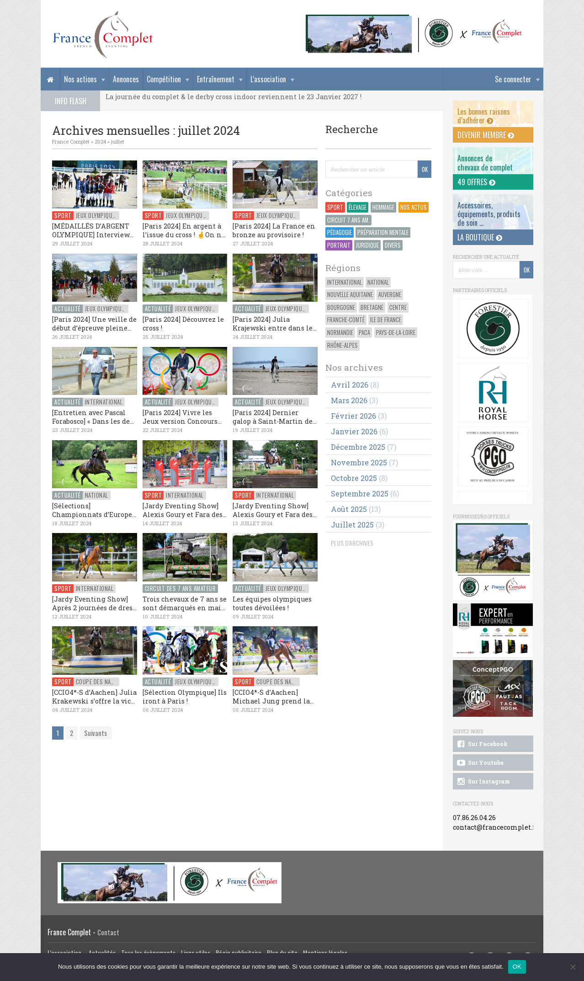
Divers (393, 245)
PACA (364, 332)
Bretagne (372, 307)
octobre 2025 (354, 478)
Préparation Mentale (383, 232)
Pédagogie (339, 232)
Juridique (367, 245)
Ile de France (385, 319)
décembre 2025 (358, 447)
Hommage (383, 207)
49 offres (476, 181)
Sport (335, 207)
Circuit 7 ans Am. (348, 220)
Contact (108, 932)
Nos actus (413, 207)
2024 (100, 141)
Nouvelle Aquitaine (350, 294)
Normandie (340, 332)
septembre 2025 (359, 493)
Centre (398, 307)
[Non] (572, 966)
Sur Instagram (483, 782)
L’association (268, 79)
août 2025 (349, 509)
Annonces (126, 79)
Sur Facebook (482, 744)
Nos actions (80, 79)
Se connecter (513, 79)
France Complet (71, 141)
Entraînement (215, 79)
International (344, 282)
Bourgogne (341, 307)
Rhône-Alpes (342, 345)
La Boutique (479, 237)
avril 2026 (349, 384)
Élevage (357, 207)
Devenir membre (485, 134)
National (378, 282)
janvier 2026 (354, 431)
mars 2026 (349, 400)
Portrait (338, 245)
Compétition (164, 79)
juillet (117, 141)
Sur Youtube (480, 763)
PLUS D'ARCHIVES (352, 543)
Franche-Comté (346, 319)
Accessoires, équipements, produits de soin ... (488, 214)
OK (517, 966)
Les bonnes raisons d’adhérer (483, 116)
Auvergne (389, 294)
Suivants (95, 733)
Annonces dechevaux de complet (485, 162)
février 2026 (353, 416)
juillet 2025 (352, 524)
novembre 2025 (359, 462)
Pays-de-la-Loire (395, 332)
